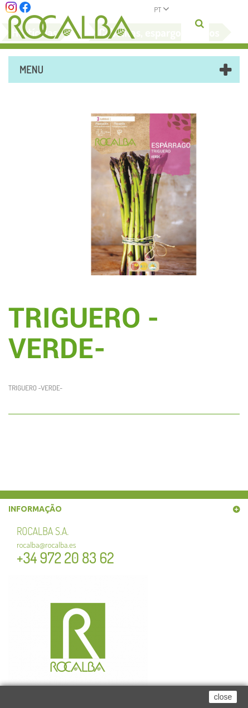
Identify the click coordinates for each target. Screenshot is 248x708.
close (223, 696)
